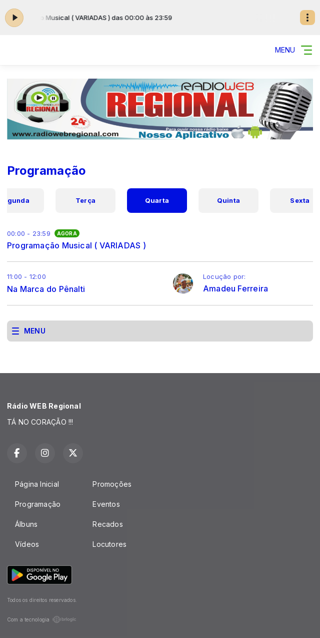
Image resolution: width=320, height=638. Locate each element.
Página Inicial (37, 484)
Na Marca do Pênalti (46, 289)
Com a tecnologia (41, 619)
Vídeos (27, 544)
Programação (37, 504)
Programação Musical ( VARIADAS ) (76, 245)
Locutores (109, 544)
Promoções (112, 484)
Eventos (106, 504)
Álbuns (26, 524)
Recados (107, 524)
